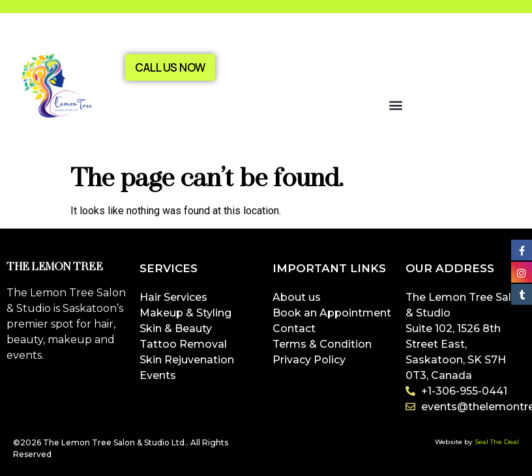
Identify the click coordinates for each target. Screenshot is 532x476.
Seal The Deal (497, 442)
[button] (396, 104)
